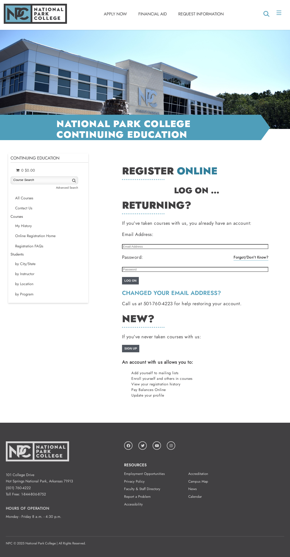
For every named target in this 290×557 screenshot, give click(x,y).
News (192, 488)
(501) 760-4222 (18, 488)
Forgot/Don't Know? (251, 257)
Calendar (195, 496)
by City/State (25, 263)
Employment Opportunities (144, 473)
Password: (132, 257)
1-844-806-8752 (33, 494)
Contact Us (23, 208)
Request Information (201, 14)
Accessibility (133, 504)
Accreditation (198, 473)
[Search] (73, 180)
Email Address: (137, 234)
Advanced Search (67, 187)
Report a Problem (137, 496)
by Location (24, 284)
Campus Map (198, 481)
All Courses (24, 198)
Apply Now (115, 14)
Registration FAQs (29, 246)
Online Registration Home (35, 236)
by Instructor (24, 274)
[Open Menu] (279, 14)
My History (23, 225)
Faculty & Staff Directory (142, 488)
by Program (24, 294)
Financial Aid (152, 14)
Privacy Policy (134, 481)
